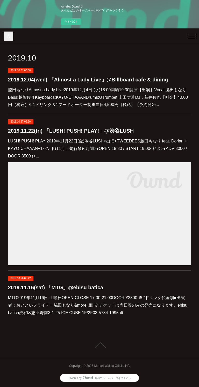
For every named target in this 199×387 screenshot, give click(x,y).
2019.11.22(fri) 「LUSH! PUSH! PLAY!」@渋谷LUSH (71, 131)
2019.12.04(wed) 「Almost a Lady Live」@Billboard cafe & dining (88, 79)
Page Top (99, 345)
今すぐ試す (71, 21)
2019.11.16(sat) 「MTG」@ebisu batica (55, 287)
